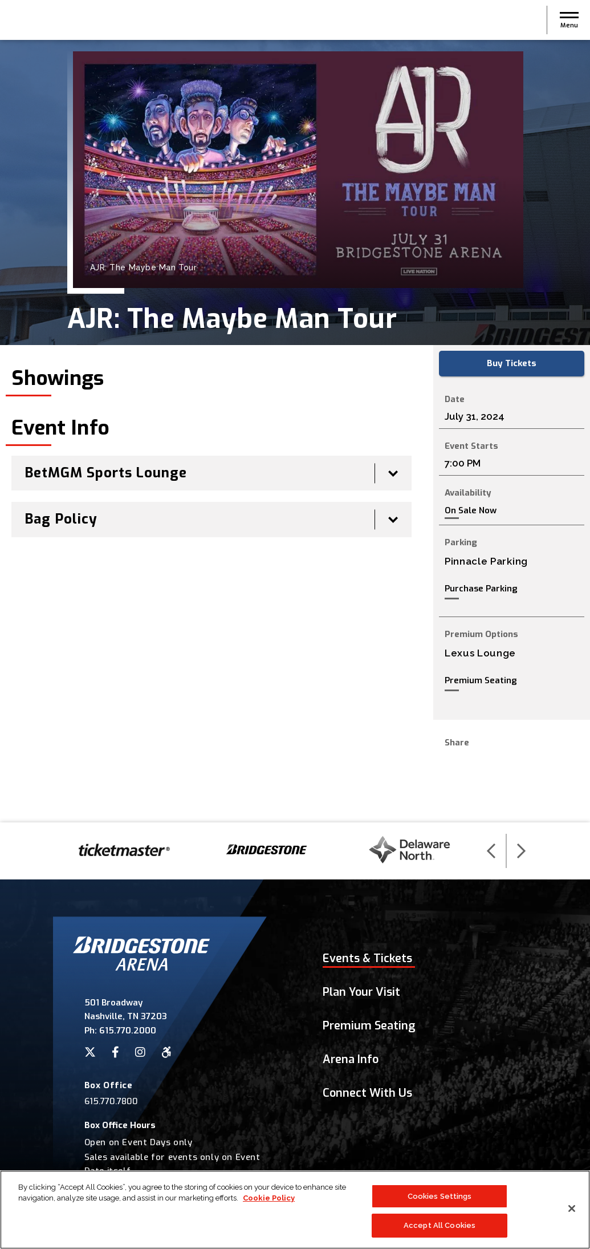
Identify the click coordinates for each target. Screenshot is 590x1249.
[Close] (571, 1211)
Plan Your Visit (361, 992)
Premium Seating (481, 680)
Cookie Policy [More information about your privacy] (269, 1201)
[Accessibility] (166, 1052)
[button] (569, 20)
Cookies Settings (440, 1199)
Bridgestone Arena (51, 20)
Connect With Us (367, 1093)
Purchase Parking (481, 588)
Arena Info (351, 1059)
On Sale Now (471, 510)
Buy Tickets (511, 363)
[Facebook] (115, 1052)
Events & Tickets (367, 958)
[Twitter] (90, 1052)
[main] (295, 431)
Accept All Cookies (439, 1229)
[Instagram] (140, 1052)
